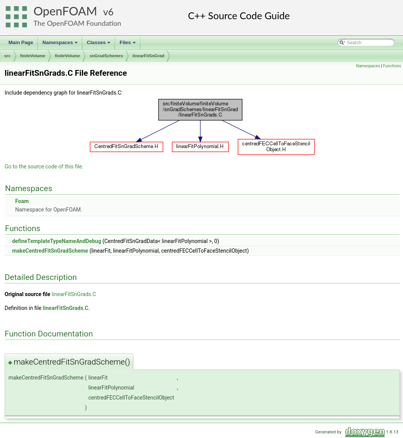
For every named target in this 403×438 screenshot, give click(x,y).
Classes (99, 45)
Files (128, 45)
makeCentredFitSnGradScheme (50, 251)
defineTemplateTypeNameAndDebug (56, 241)
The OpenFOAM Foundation (77, 23)
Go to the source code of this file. (44, 166)
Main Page (20, 42)
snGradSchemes (106, 55)
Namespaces (60, 45)
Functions (392, 65)
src (7, 55)
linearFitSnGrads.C (74, 294)
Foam (21, 201)
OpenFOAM (65, 11)
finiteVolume (32, 55)
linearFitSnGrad (149, 55)
